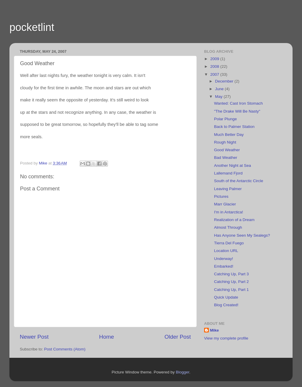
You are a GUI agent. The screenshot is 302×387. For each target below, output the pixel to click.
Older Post (178, 337)
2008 (215, 66)
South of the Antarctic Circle (238, 181)
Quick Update (226, 297)
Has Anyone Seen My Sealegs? (242, 235)
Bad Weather (225, 157)
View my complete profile (226, 338)
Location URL (226, 250)
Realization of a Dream (234, 220)
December (224, 81)
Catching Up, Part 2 (231, 281)
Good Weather (227, 150)
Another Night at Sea (232, 165)
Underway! (223, 258)
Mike (214, 330)
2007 (215, 74)
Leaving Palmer (228, 189)
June (220, 89)
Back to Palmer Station (234, 126)
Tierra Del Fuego (229, 243)
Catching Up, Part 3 (231, 274)
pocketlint (31, 27)
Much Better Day (229, 134)
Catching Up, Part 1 (231, 289)
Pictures (221, 196)
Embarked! (223, 266)
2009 (215, 59)
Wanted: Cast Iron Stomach (238, 103)
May (219, 96)
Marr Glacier (225, 204)
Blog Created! (226, 305)
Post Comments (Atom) (65, 349)
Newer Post (34, 337)
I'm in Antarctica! (228, 212)
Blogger (182, 372)
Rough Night (225, 142)
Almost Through (228, 227)
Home (106, 337)
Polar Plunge (225, 119)
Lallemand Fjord (228, 173)
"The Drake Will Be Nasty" (237, 111)
